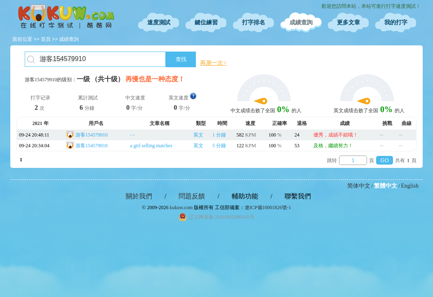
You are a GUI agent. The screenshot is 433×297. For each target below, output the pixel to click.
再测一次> (213, 63)
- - (132, 135)
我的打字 (395, 22)
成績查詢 (301, 22)
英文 (198, 135)
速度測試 (158, 22)
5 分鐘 (219, 145)
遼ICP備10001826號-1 (268, 207)
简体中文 (358, 186)
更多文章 (348, 22)
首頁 (46, 39)
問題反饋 (192, 196)
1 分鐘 (219, 135)
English (410, 186)
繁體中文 (385, 186)
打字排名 (253, 22)
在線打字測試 (66, 16)
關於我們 (139, 196)
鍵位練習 (206, 22)
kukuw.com (181, 207)
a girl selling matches (151, 145)
